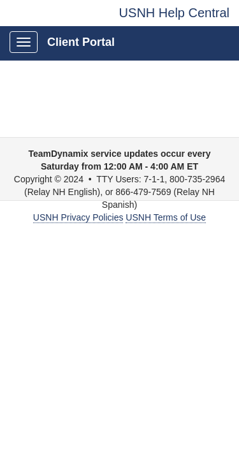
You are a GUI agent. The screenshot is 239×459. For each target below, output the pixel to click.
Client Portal (81, 42)
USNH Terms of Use (166, 217)
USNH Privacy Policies (78, 217)
